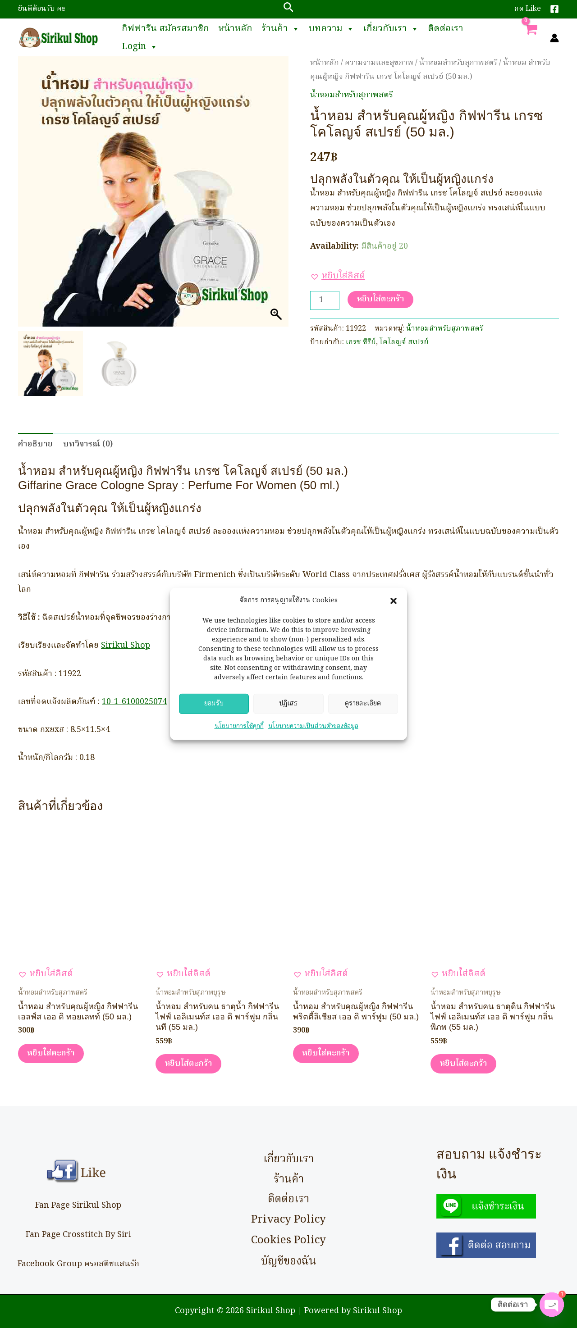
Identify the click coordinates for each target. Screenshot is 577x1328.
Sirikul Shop (125, 645)
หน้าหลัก (235, 29)
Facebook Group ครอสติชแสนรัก (78, 1264)
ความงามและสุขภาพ (379, 63)
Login (140, 47)
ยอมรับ (214, 709)
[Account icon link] (554, 37)
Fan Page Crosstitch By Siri (78, 1235)
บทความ (331, 29)
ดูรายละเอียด (363, 709)
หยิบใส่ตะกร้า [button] (51, 1053)
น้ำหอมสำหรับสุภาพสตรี (458, 63)
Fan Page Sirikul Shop (78, 1205)
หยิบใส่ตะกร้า (380, 299)
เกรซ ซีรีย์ (361, 342)
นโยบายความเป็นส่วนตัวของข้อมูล (313, 732)
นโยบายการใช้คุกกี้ (239, 732)
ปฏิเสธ (288, 709)
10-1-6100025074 (134, 702)
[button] (393, 606)
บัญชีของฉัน (288, 1261)
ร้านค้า (280, 29)
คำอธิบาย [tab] (35, 444)
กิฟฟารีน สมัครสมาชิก (165, 29)
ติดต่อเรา (445, 29)
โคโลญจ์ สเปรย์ (404, 342)
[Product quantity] (324, 300)
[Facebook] (554, 9)
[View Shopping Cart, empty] (530, 37)
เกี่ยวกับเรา (391, 29)
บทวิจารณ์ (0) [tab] (88, 444)
